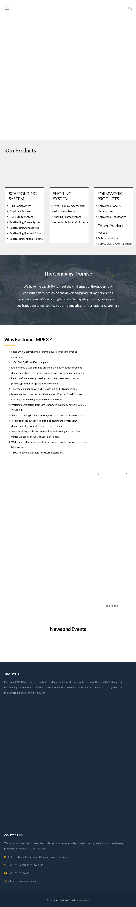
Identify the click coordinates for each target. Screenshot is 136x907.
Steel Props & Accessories (70, 205)
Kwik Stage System (21, 216)
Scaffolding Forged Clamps (26, 238)
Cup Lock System (20, 211)
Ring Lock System (20, 205)
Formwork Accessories (112, 216)
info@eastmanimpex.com (22, 880)
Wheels (102, 232)
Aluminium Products (66, 211)
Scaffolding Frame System (25, 222)
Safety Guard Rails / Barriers (115, 243)
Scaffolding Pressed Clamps (27, 233)
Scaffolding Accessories (24, 227)
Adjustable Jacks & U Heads (71, 222)
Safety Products (108, 238)
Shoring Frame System (67, 216)
